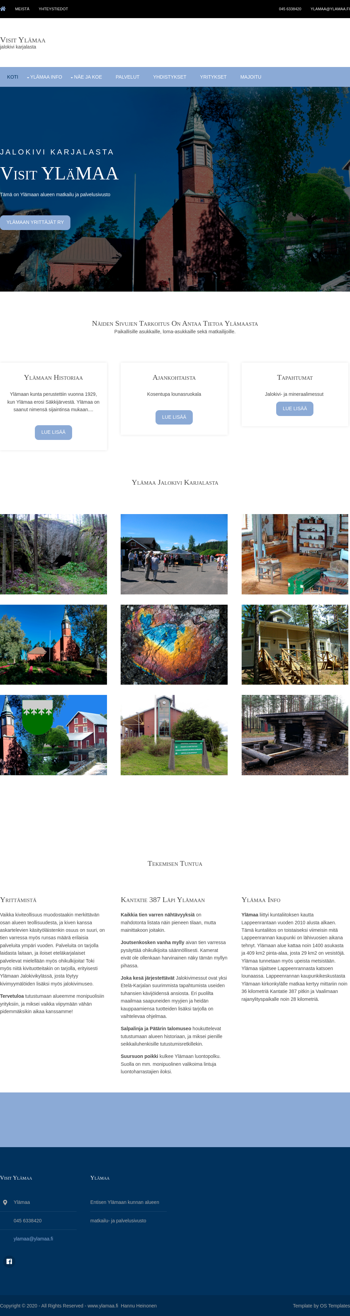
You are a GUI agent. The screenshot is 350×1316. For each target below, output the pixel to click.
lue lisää (175, 416)
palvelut (127, 75)
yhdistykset (169, 75)
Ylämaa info (46, 75)
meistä (23, 9)
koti (12, 75)
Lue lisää (53, 431)
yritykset (213, 75)
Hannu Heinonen (139, 1305)
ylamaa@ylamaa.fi (330, 9)
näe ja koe (88, 75)
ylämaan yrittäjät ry (35, 221)
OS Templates (335, 1305)
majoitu (250, 75)
